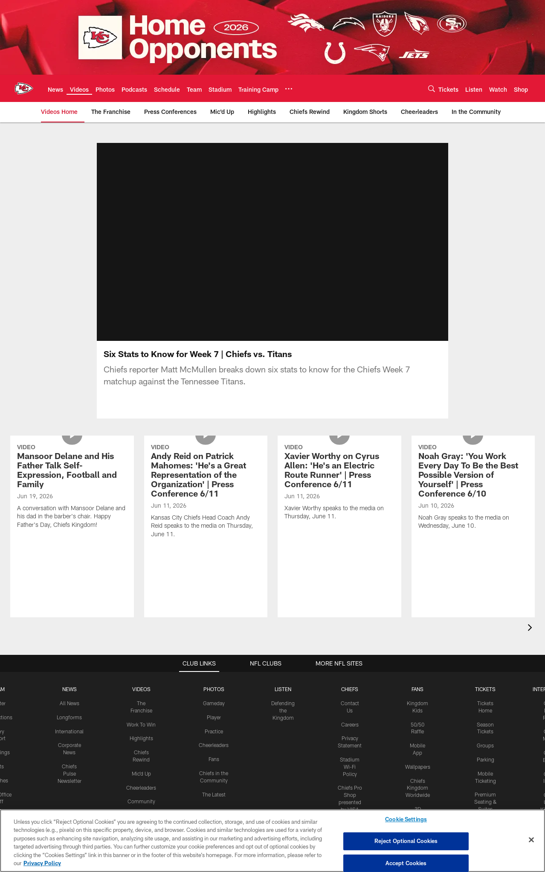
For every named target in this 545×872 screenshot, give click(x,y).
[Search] (431, 88)
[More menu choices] (288, 88)
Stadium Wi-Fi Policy (349, 766)
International (69, 731)
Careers (350, 724)
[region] (272, 840)
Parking (485, 759)
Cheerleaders (141, 788)
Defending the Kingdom (283, 710)
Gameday (214, 703)
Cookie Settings (406, 819)
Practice (214, 731)
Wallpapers (417, 767)
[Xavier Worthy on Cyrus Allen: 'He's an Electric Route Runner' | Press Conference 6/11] (339, 483)
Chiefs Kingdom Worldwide (418, 788)
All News (69, 703)
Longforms (69, 717)
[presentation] (531, 628)
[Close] (531, 840)
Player (214, 717)
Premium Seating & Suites (485, 801)
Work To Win (141, 724)
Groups (485, 745)
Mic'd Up (141, 773)
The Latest (214, 794)
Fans (214, 759)
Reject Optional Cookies (406, 840)
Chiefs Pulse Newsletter (69, 773)
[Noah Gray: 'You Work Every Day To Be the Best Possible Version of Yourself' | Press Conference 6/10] (473, 488)
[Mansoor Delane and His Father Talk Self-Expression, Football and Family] (72, 487)
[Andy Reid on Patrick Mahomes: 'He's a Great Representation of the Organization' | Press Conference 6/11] (206, 492)
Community (141, 801)
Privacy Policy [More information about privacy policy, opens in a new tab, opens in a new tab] (42, 863)
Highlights (141, 738)
